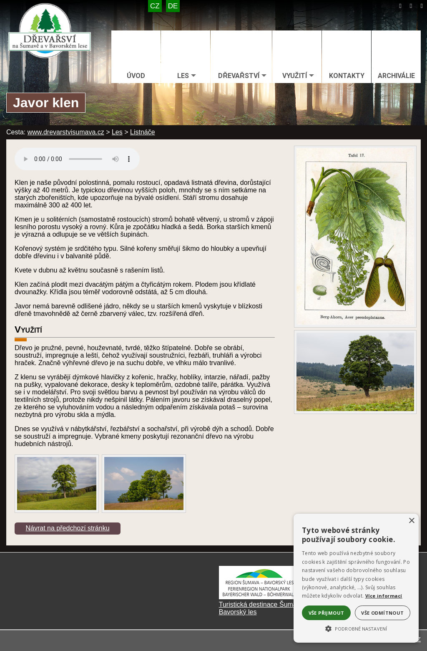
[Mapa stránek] (411, 6)
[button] (356, 628)
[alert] (356, 578)
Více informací (383, 596)
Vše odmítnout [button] (382, 613)
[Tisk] (421, 6)
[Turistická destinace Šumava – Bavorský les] (260, 597)
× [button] (411, 521)
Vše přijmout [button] (326, 613)
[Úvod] (400, 6)
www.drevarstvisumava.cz (66, 132)
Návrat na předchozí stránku (68, 528)
